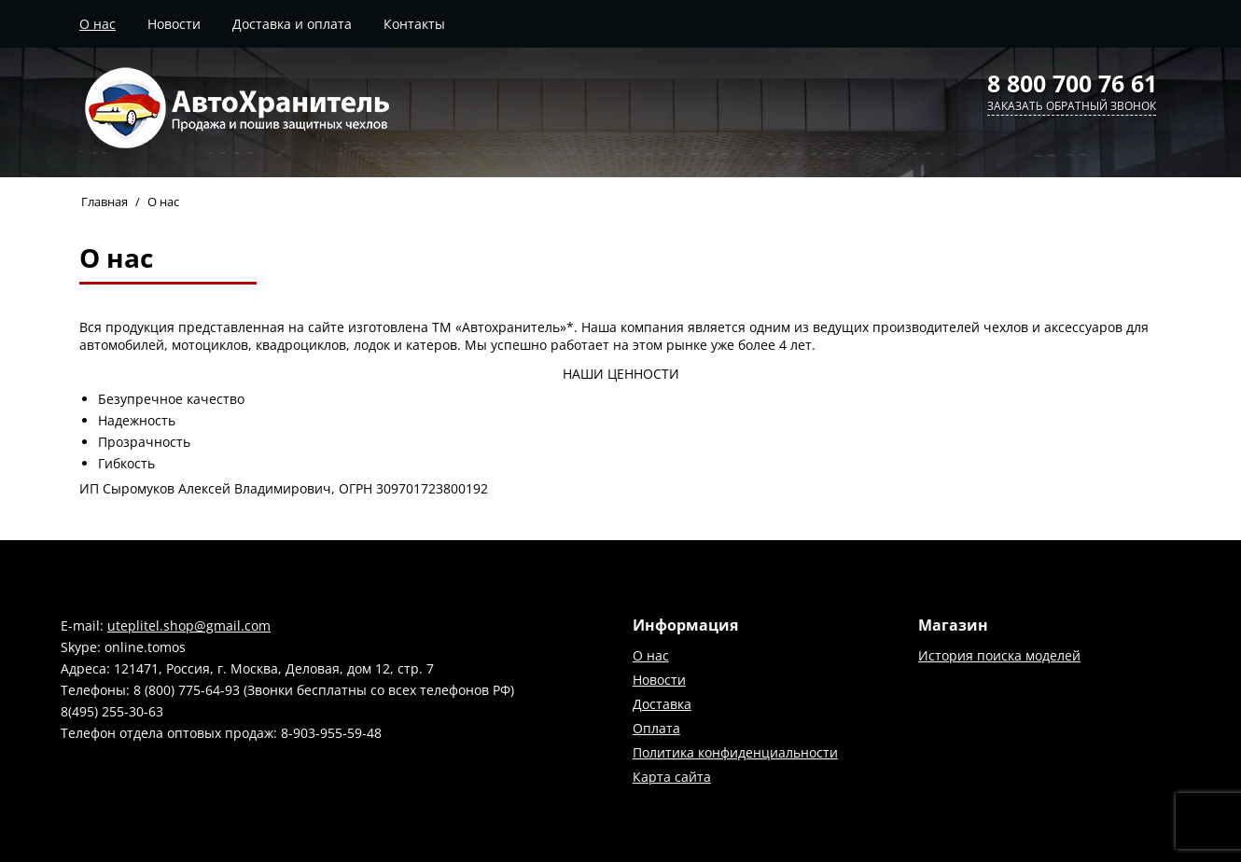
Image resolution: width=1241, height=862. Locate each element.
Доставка (662, 704)
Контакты (414, 24)
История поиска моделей (999, 655)
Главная (104, 201)
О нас (97, 24)
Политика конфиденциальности (735, 752)
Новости (174, 24)
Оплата (656, 728)
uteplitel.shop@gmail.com (189, 625)
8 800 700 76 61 (1072, 83)
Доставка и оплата (292, 24)
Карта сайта (672, 777)
